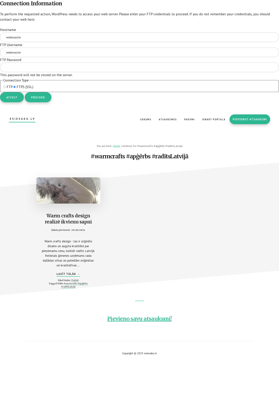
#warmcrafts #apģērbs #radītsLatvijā (74, 285)
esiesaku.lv (22, 118)
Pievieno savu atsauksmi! (139, 318)
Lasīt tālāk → (68, 274)
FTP (8, 87)
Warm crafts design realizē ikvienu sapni (68, 219)
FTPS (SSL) (23, 87)
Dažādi (75, 280)
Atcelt (11, 97)
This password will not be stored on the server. (139, 67)
